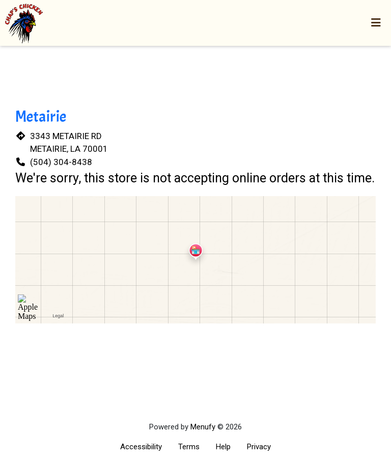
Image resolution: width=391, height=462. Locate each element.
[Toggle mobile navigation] (376, 23)
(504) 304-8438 (61, 162)
